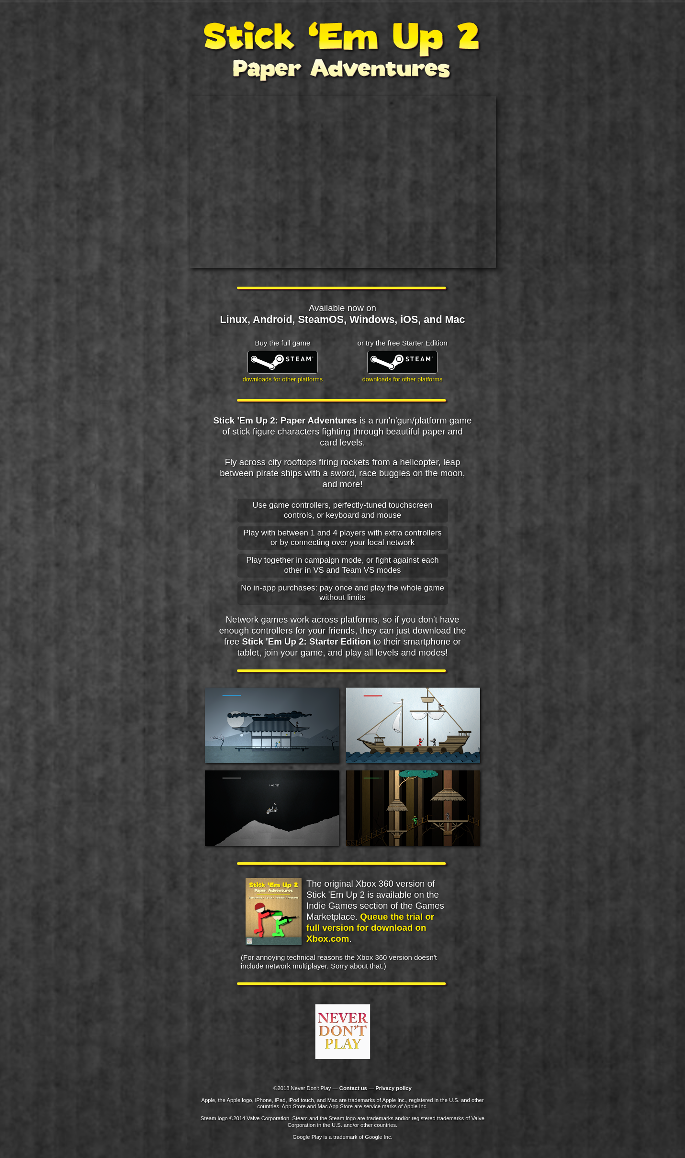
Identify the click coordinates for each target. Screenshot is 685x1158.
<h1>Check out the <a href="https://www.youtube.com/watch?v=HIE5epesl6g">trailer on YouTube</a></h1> (343, 182)
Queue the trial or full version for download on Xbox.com (370, 928)
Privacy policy (393, 1088)
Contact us (353, 1088)
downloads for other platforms (283, 379)
